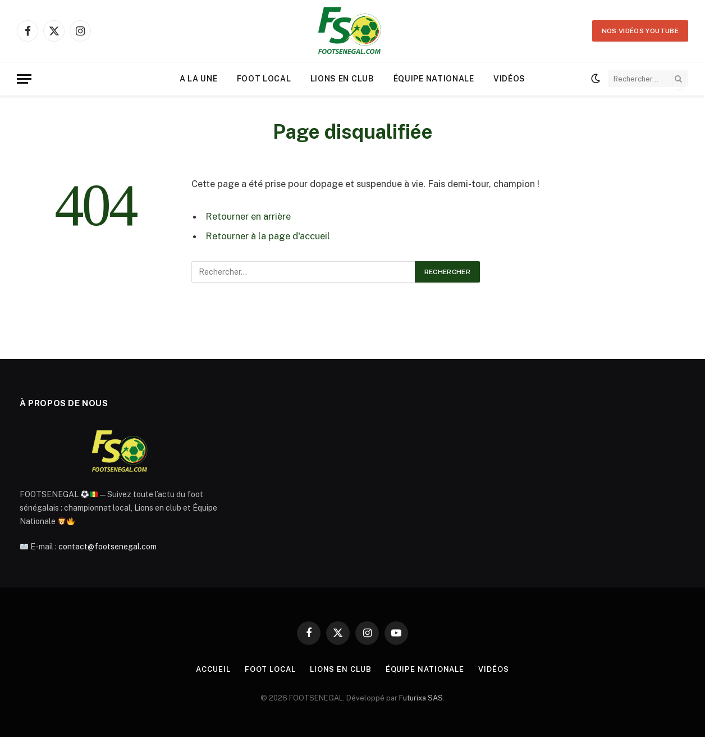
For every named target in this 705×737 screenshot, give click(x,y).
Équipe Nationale (433, 78)
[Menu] (24, 79)
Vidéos (509, 78)
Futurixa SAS (421, 698)
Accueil (213, 669)
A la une (199, 78)
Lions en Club (342, 78)
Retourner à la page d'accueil (267, 236)
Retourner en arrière (248, 216)
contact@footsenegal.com (107, 546)
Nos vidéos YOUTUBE (640, 31)
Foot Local (264, 78)
